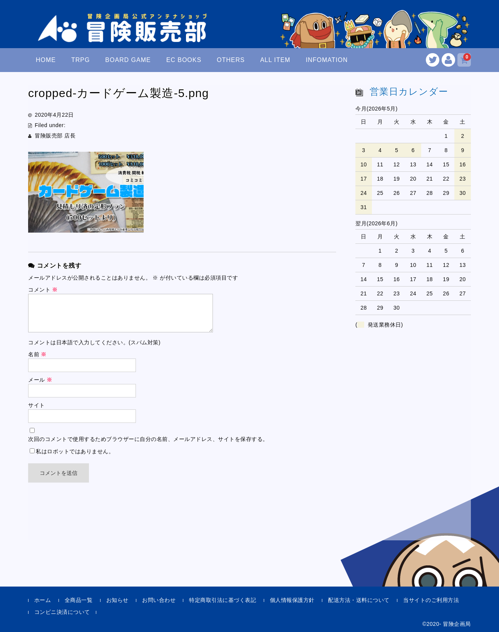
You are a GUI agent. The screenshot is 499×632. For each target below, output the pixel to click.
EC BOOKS (184, 60)
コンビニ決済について (62, 612)
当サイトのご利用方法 (431, 600)
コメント (43, 290)
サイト (36, 405)
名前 (37, 354)
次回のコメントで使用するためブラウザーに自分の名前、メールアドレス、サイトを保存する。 (148, 439)
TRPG (80, 60)
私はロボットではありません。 (75, 451)
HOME (46, 60)
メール (40, 380)
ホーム (42, 600)
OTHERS (231, 60)
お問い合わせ (159, 600)
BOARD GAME (128, 60)
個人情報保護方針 (292, 600)
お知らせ (117, 600)
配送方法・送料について (359, 600)
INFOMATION (327, 60)
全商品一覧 (79, 600)
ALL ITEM (275, 60)
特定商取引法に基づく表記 (222, 600)
